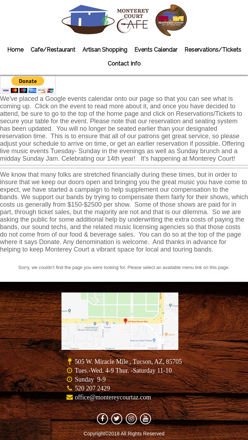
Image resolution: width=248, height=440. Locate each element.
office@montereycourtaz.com (113, 397)
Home (15, 49)
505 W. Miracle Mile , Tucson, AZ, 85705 (128, 361)
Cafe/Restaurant (53, 49)
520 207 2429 (92, 388)
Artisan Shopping (104, 49)
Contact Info (124, 63)
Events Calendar (155, 49)
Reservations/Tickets (212, 49)
